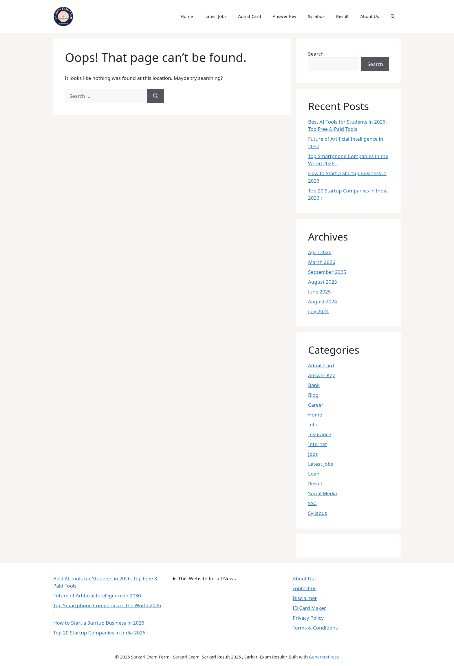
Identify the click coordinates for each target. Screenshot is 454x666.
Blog (313, 395)
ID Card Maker (309, 608)
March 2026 (321, 262)
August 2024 (322, 301)
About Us (369, 16)
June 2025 (319, 291)
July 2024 (318, 311)
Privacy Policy (308, 617)
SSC (312, 503)
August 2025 (322, 281)
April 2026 (319, 252)
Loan (313, 473)
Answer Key (284, 16)
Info (312, 424)
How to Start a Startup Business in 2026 (98, 622)
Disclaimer (305, 598)
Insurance (319, 434)
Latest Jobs (215, 16)
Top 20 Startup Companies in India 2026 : (100, 632)
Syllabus (316, 16)
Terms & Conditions (315, 627)
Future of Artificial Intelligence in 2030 (97, 595)
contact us (304, 588)
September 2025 (327, 272)
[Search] (155, 96)
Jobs (313, 454)
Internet (317, 444)
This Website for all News (207, 578)
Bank (314, 385)
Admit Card (249, 16)
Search (316, 53)
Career (315, 404)
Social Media (322, 493)
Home (187, 16)
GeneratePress (324, 657)
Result (342, 16)
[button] (393, 16)
